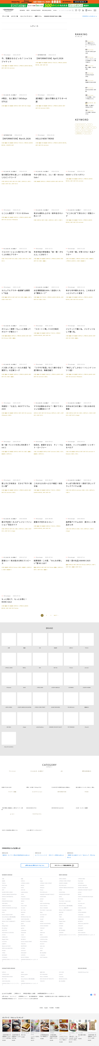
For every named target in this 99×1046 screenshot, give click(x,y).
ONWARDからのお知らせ (89, 16)
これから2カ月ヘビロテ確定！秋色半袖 (48, 487)
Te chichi (23, 911)
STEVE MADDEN (44, 929)
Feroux (13, 341)
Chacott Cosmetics (25, 902)
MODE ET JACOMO (25, 924)
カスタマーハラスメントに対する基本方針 (28, 1001)
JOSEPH (22, 148)
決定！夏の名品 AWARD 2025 (79, 563)
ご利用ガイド (17, 996)
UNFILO (19, 66)
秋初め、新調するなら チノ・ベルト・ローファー (49, 449)
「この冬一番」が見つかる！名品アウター (81, 256)
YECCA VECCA (43, 908)
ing (2, 926)
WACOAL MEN (62, 906)
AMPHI (22, 917)
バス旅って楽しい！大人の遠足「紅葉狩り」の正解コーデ (16, 372)
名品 (83, 127)
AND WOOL (5, 906)
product (41, 902)
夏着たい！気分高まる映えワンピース (17, 565)
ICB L (55, 302)
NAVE (22, 890)
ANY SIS (19, 68)
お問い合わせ (5, 999)
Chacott (4, 902)
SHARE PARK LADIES (7, 895)
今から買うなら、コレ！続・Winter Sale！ (47, 179)
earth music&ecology (45, 906)
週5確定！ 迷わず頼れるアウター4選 (51, 100)
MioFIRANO (24, 949)
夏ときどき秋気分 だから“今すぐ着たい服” (16, 487)
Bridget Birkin (5, 929)
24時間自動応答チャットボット (45, 996)
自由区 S (92, 264)
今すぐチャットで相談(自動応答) (64, 868)
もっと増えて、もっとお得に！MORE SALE (16, 603)
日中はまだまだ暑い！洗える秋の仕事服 (81, 410)
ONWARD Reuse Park (83, 975)
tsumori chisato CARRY (26, 944)
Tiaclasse (23, 899)
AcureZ (41, 922)
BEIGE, (9, 68)
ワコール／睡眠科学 (6, 922)
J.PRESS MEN (81, 881)
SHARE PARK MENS (83, 890)
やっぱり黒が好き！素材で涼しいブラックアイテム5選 (81, 487)
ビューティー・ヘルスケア (86, 130)
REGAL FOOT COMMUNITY (8, 924)
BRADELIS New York (26, 920)
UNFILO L (54, 223)
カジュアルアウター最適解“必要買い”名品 (16, 294)
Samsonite (23, 935)
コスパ (77, 127)
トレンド (89, 124)
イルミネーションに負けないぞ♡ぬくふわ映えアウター (17, 256)
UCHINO (42, 920)
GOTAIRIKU (81, 886)
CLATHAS (4, 944)
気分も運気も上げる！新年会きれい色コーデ (49, 217)
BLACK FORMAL (25, 960)
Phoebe (4, 953)
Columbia (4, 913)
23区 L (59, 108)
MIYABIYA (23, 942)
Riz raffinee (4, 931)
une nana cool (43, 917)
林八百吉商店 (43, 955)
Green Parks (24, 908)
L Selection (42, 958)
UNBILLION (5, 940)
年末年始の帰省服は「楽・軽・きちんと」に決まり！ (49, 256)
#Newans (42, 890)
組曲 (6, 66)
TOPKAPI (42, 931)
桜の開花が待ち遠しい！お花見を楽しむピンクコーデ (17, 179)
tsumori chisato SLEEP (7, 917)
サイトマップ (13, 999)
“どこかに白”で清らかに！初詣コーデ (81, 217)
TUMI (41, 933)
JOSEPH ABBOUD (82, 888)
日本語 (41, 1010)
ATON (22, 897)
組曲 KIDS (42, 975)
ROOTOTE (4, 933)
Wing (41, 915)
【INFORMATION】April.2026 (46, 60)
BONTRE (23, 929)
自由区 (13, 66)
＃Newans (26, 223)
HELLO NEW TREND (47, 138)
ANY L (5, 187)
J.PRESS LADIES (41, 68)
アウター (88, 127)
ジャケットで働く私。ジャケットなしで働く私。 (81, 333)
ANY (14, 68)
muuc (22, 906)
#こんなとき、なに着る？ (12, 95)
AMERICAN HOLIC (6, 908)
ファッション (8, 55)
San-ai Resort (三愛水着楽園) (9, 920)
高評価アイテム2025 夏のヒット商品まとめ (80, 526)
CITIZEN (23, 951)
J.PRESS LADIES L (77, 264)
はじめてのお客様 (7, 996)
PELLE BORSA (43, 944)
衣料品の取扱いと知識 (29, 996)
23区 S (10, 187)
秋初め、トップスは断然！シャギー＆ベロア (81, 449)
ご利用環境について (22, 999)
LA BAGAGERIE (44, 940)
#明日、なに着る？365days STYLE (16, 100)
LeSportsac (23, 933)
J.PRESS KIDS (5, 977)
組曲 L (56, 264)
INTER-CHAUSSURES (45, 926)
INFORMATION (43, 55)
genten (22, 931)
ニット (94, 127)
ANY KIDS (61, 975)
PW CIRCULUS (43, 895)
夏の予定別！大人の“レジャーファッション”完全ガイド (16, 526)
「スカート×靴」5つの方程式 (47, 332)
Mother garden (24, 977)
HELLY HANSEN (44, 911)
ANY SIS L (15, 187)
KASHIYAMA (43, 899)
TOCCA (58, 66)
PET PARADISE (43, 977)
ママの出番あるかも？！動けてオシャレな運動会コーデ (49, 410)
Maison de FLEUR (6, 949)
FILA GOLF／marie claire (46, 913)
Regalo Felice (5, 942)
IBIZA (41, 938)
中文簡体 (51, 1010)
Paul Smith (4, 888)
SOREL (42, 924)
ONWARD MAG (79, 133)
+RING (3, 955)
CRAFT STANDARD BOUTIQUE (9, 911)
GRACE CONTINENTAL (7, 899)
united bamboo (24, 895)
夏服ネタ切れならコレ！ (45, 525)
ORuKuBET (23, 955)
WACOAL (23, 915)
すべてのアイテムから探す (65, 10)
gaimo (22, 926)
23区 (3, 66)
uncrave (25, 68)
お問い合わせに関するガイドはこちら (34, 868)
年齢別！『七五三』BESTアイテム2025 (16, 410)
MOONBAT (4, 958)
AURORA (23, 958)
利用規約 (41, 999)
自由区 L (10, 457)
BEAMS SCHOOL (63, 982)
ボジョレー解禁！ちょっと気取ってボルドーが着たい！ (17, 333)
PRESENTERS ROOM (7, 904)
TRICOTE (23, 946)
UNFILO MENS (62, 881)
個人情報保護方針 (33, 999)
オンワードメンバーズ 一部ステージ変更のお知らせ (49, 858)
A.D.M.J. (4, 938)
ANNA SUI (42, 935)
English (46, 1010)
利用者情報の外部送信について (9, 1001)
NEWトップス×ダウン (76, 177)
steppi (4, 108)
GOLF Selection (43, 960)
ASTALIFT (23, 953)
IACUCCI (42, 946)
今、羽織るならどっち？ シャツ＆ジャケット (17, 60)
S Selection (4, 960)
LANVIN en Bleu (44, 942)
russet (22, 938)
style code (42, 949)
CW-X (3, 915)
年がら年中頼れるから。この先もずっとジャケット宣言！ (81, 294)
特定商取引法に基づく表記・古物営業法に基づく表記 (57, 999)
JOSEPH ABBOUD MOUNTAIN (9, 897)
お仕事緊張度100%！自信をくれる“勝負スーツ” (48, 294)
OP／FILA (23, 913)
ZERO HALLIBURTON (7, 951)
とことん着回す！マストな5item (17, 216)
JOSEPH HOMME (63, 886)
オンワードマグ (87, 133)
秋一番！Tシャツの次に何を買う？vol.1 (15, 449)
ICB (9, 66)
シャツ (77, 130)
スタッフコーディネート (80, 124)
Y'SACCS (23, 940)
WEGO (22, 904)
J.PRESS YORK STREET (46, 886)
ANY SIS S (23, 187)
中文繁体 (57, 1010)
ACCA (41, 951)
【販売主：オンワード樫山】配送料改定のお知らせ (16, 858)
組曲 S (55, 572)
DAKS (41, 904)
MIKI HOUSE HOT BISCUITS (47, 982)
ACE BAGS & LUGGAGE (8, 935)
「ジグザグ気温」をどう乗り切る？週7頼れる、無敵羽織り (48, 372)
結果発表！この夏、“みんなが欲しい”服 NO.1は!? (48, 565)
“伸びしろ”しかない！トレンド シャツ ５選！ (80, 372)
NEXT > (56, 618)
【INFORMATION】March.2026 (12, 140)
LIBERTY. (4, 946)
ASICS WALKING (25, 922)
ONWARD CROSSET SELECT (47, 897)
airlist (41, 953)
